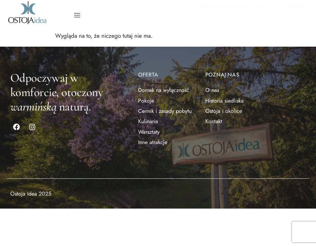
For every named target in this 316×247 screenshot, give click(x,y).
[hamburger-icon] (77, 15)
